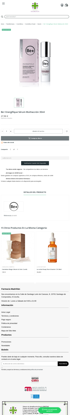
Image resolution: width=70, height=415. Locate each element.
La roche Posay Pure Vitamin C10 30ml (49, 269)
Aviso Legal (5, 312)
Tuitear (14, 149)
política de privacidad (36, 369)
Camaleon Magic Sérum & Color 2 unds (14, 269)
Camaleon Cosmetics (8, 267)
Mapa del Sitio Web (8, 331)
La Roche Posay (41, 267)
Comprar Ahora (35, 138)
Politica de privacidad (9, 323)
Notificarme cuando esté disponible (35, 163)
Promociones (6, 342)
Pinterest (17, 149)
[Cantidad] (6, 131)
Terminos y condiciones (10, 316)
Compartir (10, 149)
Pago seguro (6, 320)
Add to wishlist (67, 131)
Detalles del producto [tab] (35, 192)
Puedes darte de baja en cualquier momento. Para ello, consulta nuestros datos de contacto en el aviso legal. (32, 358)
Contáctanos (6, 327)
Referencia (7, 215)
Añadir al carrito (38, 131)
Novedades (5, 345)
